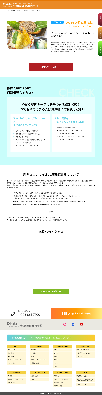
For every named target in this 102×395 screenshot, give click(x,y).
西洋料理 (56, 349)
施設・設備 (11, 353)
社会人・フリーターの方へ (61, 379)
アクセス (33, 379)
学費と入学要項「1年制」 (83, 349)
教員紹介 (33, 356)
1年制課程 (33, 349)
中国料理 (56, 359)
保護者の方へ (57, 376)
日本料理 (56, 353)
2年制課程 (33, 353)
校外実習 (10, 376)
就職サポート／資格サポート (15, 379)
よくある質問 (34, 376)
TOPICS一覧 (11, 363)
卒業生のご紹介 (12, 382)
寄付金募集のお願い (81, 376)
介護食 (55, 366)
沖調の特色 (11, 356)
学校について (11, 349)
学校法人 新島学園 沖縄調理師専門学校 (21, 5)
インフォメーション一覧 (14, 359)
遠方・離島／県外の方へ (60, 382)
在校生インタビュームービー (38, 359)
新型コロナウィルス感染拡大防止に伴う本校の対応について (84, 380)
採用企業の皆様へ (58, 386)
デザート (56, 363)
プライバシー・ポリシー (83, 384)
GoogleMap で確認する (51, 291)
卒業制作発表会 (35, 363)
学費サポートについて (82, 356)
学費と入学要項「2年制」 (83, 353)
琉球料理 (56, 356)
